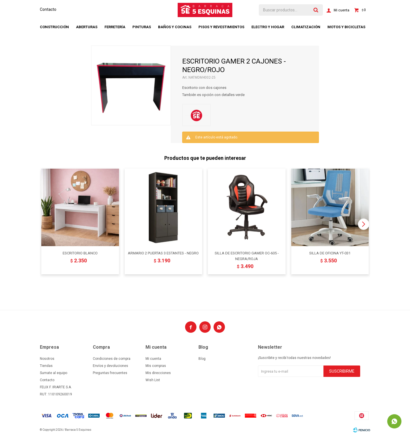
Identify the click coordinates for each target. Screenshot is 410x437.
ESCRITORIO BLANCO (80, 253)
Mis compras (155, 366)
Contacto (48, 9)
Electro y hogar (267, 27)
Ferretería (114, 27)
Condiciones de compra (111, 359)
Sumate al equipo (53, 373)
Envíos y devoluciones (110, 366)
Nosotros (47, 359)
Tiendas (46, 366)
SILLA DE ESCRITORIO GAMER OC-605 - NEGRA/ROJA (247, 256)
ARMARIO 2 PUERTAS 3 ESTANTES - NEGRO (163, 253)
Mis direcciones (158, 373)
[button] (363, 224)
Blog (202, 359)
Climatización (305, 27)
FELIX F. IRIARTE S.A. (56, 387)
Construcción (54, 27)
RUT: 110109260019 (56, 394)
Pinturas (141, 27)
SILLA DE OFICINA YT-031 (329, 253)
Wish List (152, 380)
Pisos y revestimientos (221, 27)
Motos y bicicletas (346, 27)
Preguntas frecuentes (110, 373)
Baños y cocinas (174, 27)
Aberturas (86, 27)
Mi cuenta (153, 359)
